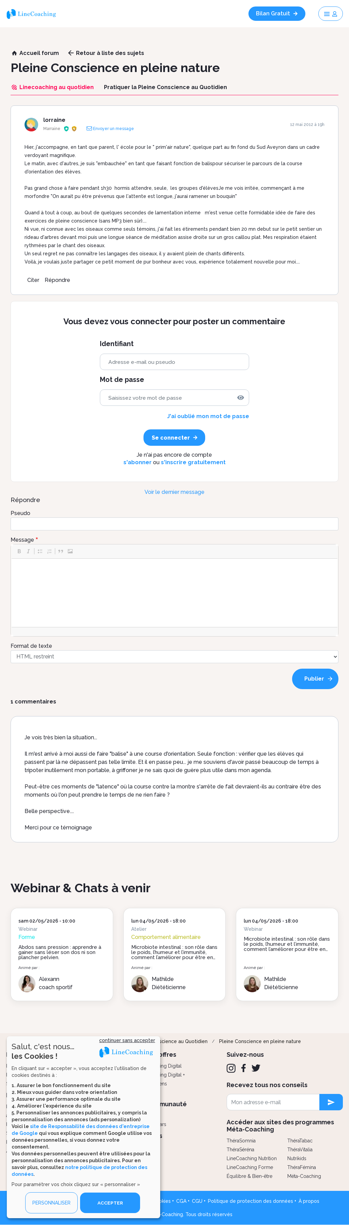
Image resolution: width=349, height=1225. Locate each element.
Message (22, 540)
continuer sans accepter (127, 1040)
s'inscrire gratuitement (193, 462)
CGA (181, 1201)
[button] (19, 551)
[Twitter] (256, 1068)
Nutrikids (296, 1158)
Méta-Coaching (304, 1176)
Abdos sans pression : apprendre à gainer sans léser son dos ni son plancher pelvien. (59, 952)
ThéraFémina (301, 1167)
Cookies (161, 1201)
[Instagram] (231, 1068)
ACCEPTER (110, 1203)
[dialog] (83, 1127)
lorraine (54, 120)
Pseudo (20, 513)
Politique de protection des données (250, 1201)
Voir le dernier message (174, 492)
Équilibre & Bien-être (249, 1176)
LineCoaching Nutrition (252, 1158)
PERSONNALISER (51, 1203)
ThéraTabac (300, 1140)
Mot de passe (122, 380)
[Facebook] (243, 1068)
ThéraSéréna (240, 1149)
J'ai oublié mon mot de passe (208, 416)
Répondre (57, 280)
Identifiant (117, 344)
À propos (309, 1201)
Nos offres (161, 1054)
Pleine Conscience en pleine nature (260, 1041)
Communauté (166, 1104)
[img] (240, 398)
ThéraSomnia (241, 1140)
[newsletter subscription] (331, 1102)
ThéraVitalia (300, 1149)
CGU (197, 1201)
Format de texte (31, 646)
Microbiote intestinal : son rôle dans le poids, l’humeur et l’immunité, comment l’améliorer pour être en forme (174, 955)
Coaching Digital (164, 1066)
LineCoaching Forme (250, 1167)
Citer (33, 280)
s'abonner (137, 462)
